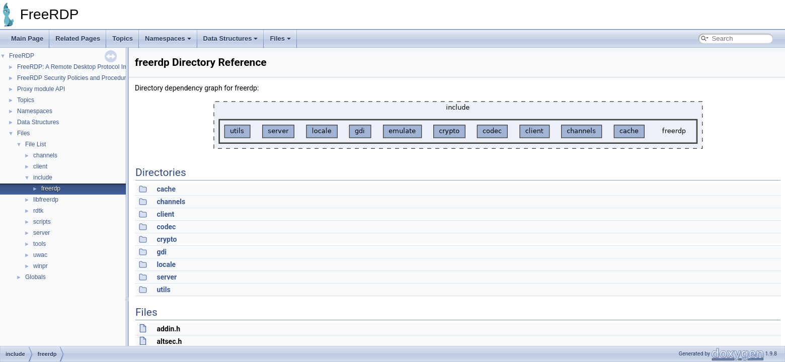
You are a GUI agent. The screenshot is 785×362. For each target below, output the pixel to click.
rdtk (38, 210)
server (41, 232)
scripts (42, 221)
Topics (122, 38)
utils (163, 290)
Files (280, 38)
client (40, 166)
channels (45, 155)
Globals (35, 277)
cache (165, 189)
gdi (161, 252)
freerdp (50, 188)
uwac (40, 254)
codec (166, 227)
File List (35, 144)
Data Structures (230, 38)
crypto (166, 239)
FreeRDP (21, 55)
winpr (40, 265)
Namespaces (168, 38)
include (42, 177)
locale (166, 264)
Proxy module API (41, 89)
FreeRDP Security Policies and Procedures (74, 77)
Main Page (27, 38)
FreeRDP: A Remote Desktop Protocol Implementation (90, 66)
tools (39, 243)
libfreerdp (45, 199)
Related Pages (77, 38)
